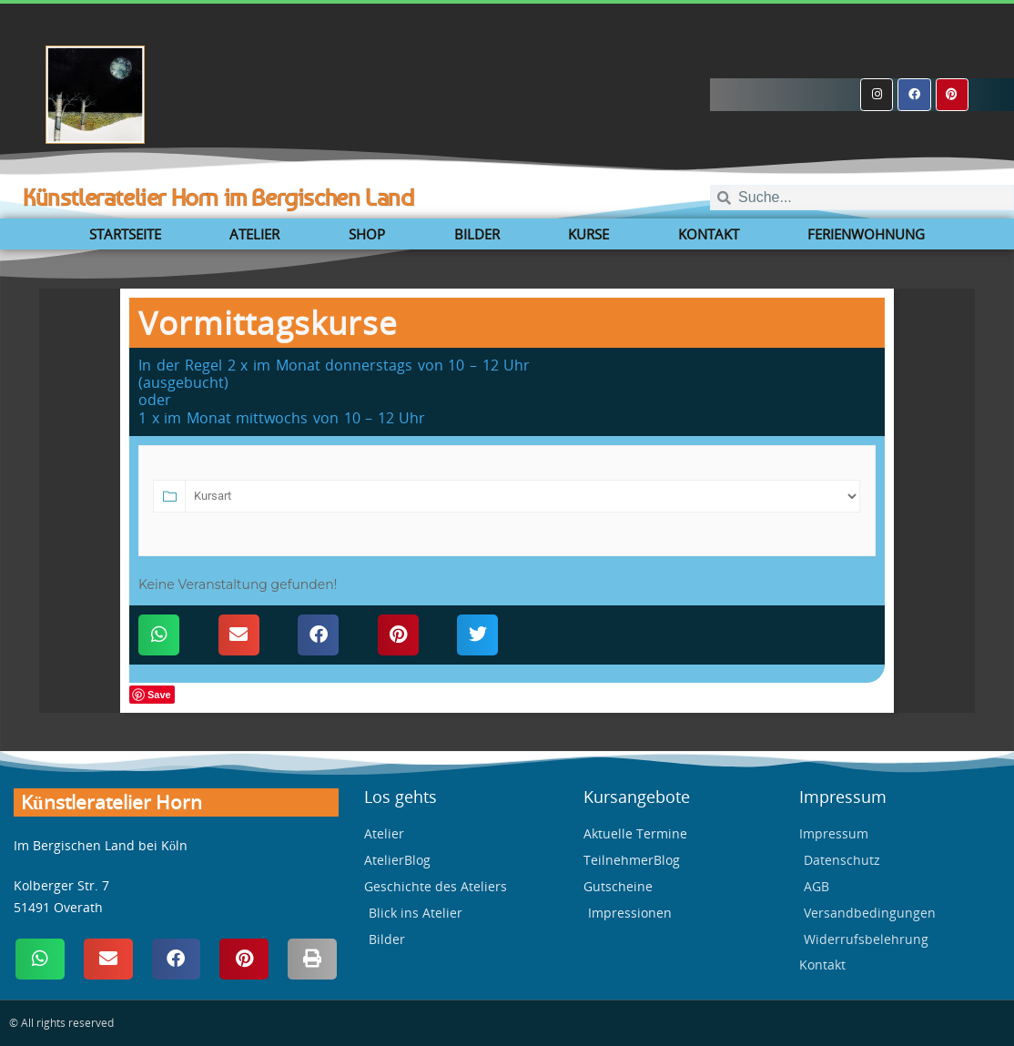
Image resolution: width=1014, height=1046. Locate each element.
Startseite (125, 234)
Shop (367, 234)
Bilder (477, 234)
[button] (158, 634)
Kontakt (708, 234)
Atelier (254, 234)
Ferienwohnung (866, 234)
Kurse (588, 234)
